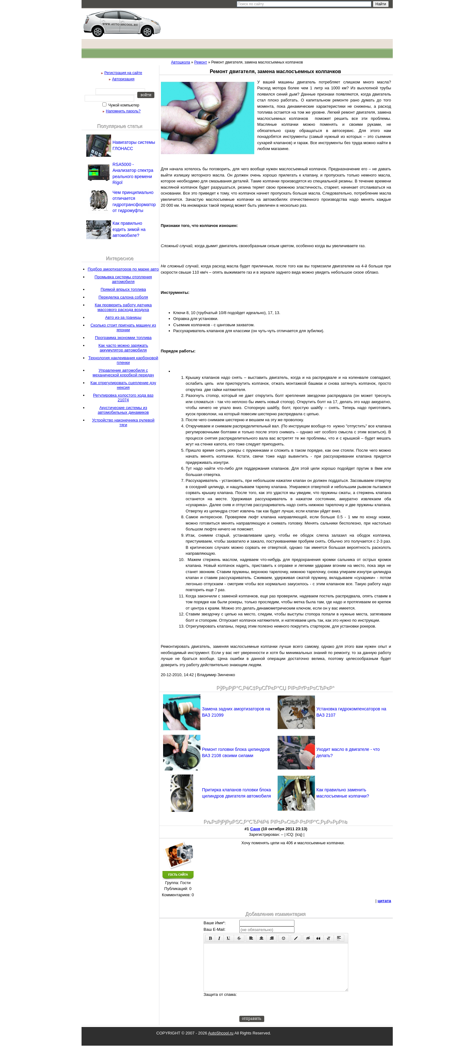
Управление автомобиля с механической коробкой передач (123, 372)
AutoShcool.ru (220, 1042)
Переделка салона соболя (123, 297)
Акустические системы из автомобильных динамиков (123, 410)
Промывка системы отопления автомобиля (123, 279)
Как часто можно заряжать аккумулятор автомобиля (123, 347)
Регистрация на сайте (123, 73)
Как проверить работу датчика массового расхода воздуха (123, 307)
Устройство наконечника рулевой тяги (123, 422)
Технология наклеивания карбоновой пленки (123, 360)
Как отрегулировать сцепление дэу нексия (123, 385)
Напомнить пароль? (123, 111)
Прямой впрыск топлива (123, 289)
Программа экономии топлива (123, 337)
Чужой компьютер (123, 105)
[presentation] (286, 1013)
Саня (255, 829)
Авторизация (123, 79)
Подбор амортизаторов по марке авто (123, 269)
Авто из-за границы (123, 317)
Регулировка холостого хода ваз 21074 (123, 397)
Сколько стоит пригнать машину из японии (123, 327)
